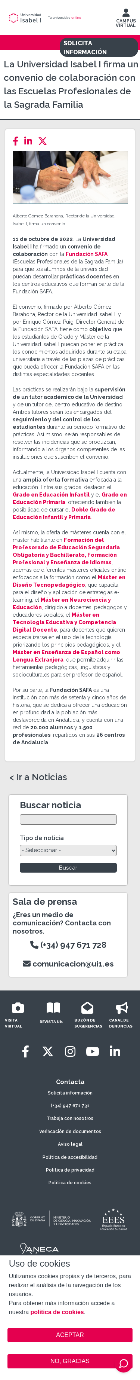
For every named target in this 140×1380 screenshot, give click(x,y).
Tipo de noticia (42, 838)
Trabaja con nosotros (70, 1118)
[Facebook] (18, 141)
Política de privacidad (70, 1170)
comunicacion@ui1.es (68, 963)
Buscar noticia (50, 805)
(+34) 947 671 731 (70, 1105)
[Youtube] (92, 1052)
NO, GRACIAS (70, 1361)
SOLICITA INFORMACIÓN (85, 48)
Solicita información (70, 1093)
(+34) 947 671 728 (68, 945)
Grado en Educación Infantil (51, 495)
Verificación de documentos (70, 1131)
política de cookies (57, 1312)
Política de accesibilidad (70, 1157)
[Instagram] (70, 1052)
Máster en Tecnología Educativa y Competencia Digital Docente (64, 622)
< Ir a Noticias (38, 777)
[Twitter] (45, 141)
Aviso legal (70, 1144)
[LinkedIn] (30, 141)
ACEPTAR (70, 1335)
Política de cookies (70, 1182)
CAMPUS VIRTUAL (126, 20)
